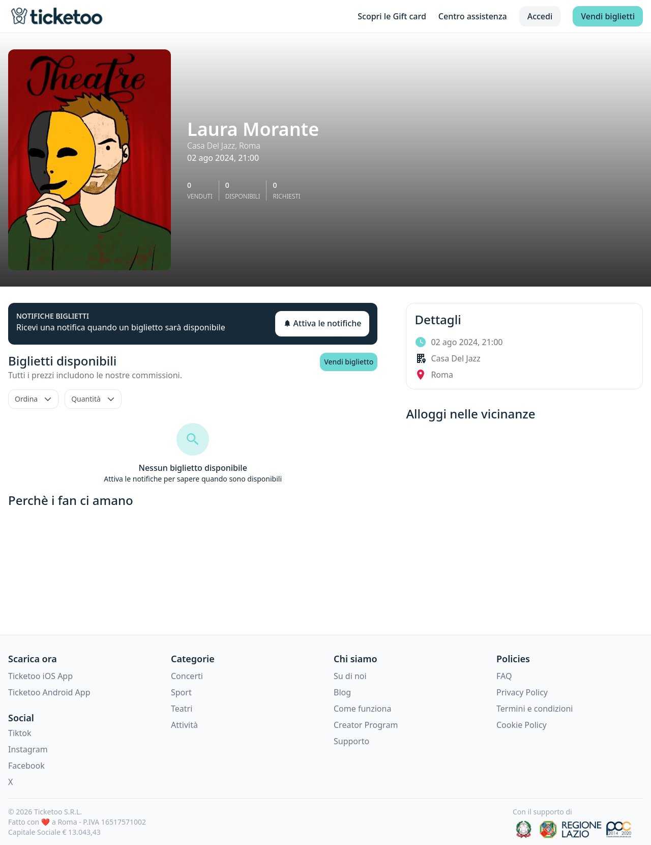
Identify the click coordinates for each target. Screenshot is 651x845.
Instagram (28, 749)
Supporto (351, 741)
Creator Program (366, 724)
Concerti (187, 676)
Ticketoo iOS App (40, 676)
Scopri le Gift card (392, 16)
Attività (184, 724)
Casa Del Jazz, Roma (223, 145)
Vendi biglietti (608, 16)
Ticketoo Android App (49, 692)
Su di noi (350, 676)
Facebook (26, 765)
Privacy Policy (522, 692)
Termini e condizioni (534, 708)
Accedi (540, 16)
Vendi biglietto (348, 362)
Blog (342, 692)
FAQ (504, 676)
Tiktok (20, 733)
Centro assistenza (472, 16)
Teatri (181, 708)
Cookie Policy (521, 724)
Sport (181, 692)
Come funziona (362, 708)
